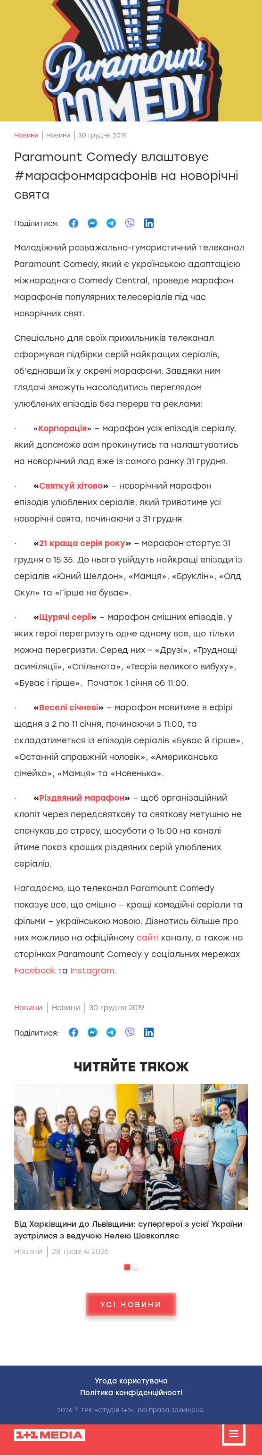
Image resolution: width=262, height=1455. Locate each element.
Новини (26, 135)
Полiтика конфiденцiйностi (131, 1392)
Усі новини (131, 1304)
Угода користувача (131, 1380)
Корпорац (62, 428)
